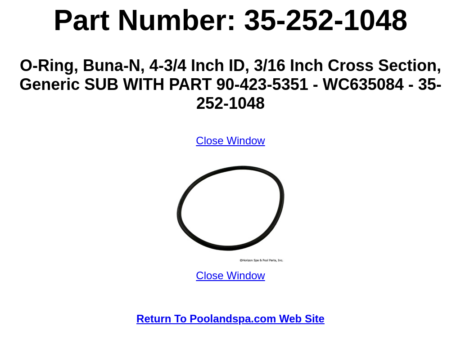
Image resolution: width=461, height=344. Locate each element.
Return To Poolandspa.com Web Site (230, 319)
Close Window (230, 140)
